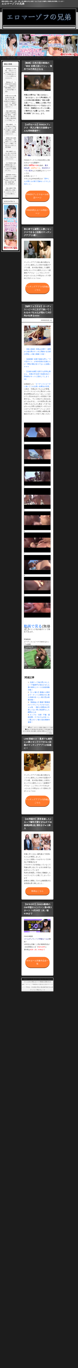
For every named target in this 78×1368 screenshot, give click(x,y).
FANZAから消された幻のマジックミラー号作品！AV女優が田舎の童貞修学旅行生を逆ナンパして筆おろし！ (37, 987)
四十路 (38, 729)
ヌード (48, 727)
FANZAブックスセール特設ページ (37, 196)
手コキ (49, 731)
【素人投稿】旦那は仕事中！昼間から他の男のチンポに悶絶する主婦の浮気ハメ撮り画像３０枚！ (37, 351)
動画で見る (33, 626)
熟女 (8, 57)
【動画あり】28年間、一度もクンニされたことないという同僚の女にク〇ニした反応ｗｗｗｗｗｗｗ (10, 73)
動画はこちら (37, 891)
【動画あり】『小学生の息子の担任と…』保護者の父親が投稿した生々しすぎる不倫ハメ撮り (10, 86)
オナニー (36, 727)
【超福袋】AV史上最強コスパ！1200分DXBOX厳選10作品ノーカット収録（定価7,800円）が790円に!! (10, 179)
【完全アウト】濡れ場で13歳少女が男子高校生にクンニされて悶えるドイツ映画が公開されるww (37, 981)
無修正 (49, 729)
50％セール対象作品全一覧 (37, 962)
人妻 (37, 731)
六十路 (13, 57)
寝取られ (44, 731)
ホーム (4, 57)
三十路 (45, 729)
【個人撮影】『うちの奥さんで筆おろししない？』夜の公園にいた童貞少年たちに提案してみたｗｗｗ (10, 129)
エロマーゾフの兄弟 (13, 3)
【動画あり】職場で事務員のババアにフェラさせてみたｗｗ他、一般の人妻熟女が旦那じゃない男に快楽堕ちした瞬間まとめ (39, 707)
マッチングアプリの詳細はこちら (37, 288)
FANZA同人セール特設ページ (37, 211)
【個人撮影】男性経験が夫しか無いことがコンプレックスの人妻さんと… (10, 191)
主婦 (51, 727)
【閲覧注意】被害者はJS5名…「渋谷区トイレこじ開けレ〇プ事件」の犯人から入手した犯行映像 (10, 142)
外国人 (41, 727)
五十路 (26, 731)
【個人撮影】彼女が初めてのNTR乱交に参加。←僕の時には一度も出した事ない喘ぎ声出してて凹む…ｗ (10, 115)
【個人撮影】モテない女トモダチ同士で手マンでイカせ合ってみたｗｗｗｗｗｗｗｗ (10, 155)
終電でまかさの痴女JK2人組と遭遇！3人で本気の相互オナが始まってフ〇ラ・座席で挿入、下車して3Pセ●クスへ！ (10, 101)
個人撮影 (33, 731)
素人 (29, 731)
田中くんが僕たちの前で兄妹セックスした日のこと (37, 181)
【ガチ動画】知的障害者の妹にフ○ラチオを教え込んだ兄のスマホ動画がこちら (10, 166)
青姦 (44, 727)
